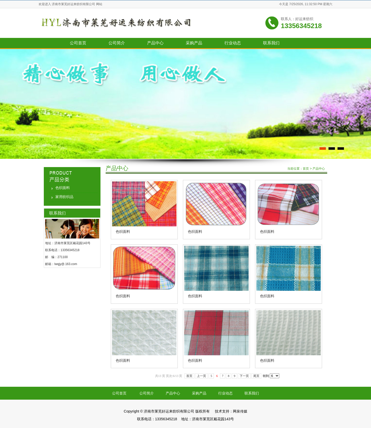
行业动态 (232, 43)
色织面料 (62, 188)
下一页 (244, 376)
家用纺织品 (64, 197)
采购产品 (194, 43)
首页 (306, 168)
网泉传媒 (240, 411)
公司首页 (78, 43)
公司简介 (116, 43)
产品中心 (155, 43)
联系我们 (271, 43)
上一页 (201, 376)
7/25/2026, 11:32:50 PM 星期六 (310, 4)
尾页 (256, 376)
